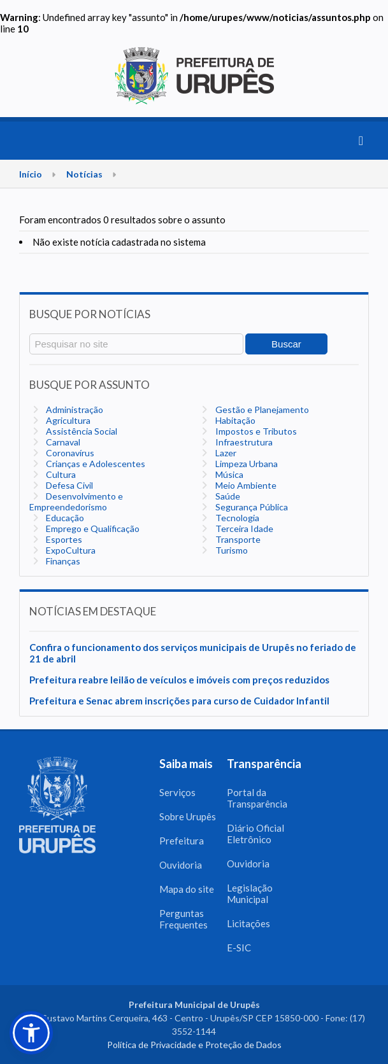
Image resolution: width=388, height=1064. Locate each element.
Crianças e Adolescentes (94, 463)
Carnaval (62, 442)
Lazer (224, 452)
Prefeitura (181, 840)
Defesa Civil (68, 485)
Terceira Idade (243, 528)
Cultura (60, 474)
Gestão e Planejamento (261, 409)
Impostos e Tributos (255, 431)
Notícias (84, 174)
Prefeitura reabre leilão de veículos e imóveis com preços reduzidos (179, 679)
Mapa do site (186, 889)
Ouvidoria (180, 865)
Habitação (234, 420)
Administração (73, 409)
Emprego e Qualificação (92, 528)
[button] (31, 1032)
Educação (64, 517)
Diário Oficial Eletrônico (255, 833)
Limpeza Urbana (245, 463)
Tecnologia (236, 517)
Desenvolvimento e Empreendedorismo (76, 501)
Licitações (248, 923)
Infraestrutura (243, 442)
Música (228, 474)
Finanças (62, 561)
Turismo (230, 550)
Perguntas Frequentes (183, 918)
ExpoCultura (70, 550)
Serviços (177, 792)
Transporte (237, 539)
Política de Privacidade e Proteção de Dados (194, 1044)
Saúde (226, 496)
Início (30, 174)
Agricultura (67, 420)
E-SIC (239, 947)
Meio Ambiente (245, 485)
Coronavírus (69, 452)
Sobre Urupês (187, 816)
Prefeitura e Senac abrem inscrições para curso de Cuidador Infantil (179, 700)
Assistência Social (80, 431)
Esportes (63, 539)
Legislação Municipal (250, 893)
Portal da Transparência (257, 798)
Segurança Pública (250, 506)
